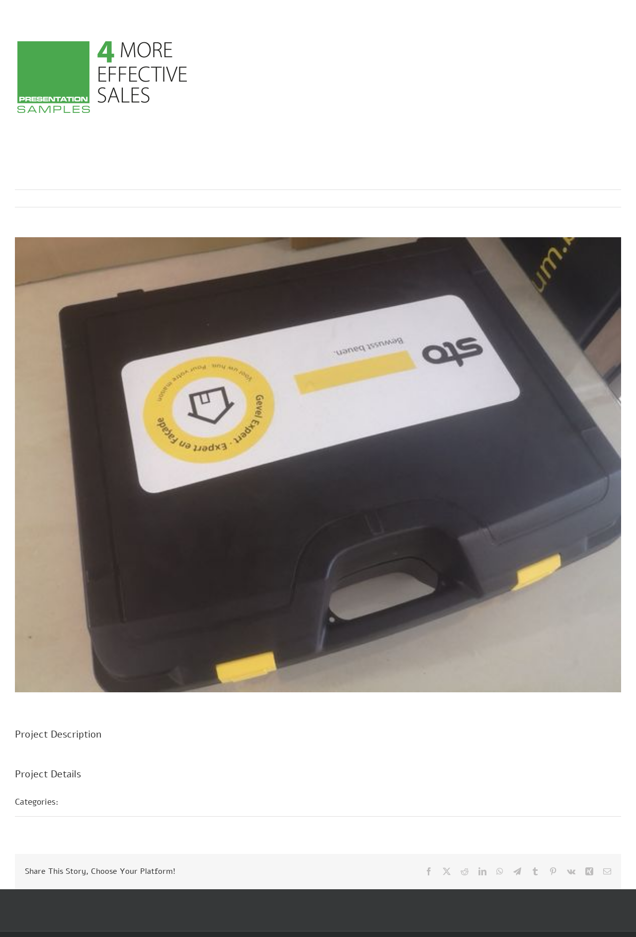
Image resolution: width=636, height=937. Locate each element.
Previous (570, 198)
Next (604, 198)
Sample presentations (111, 801)
